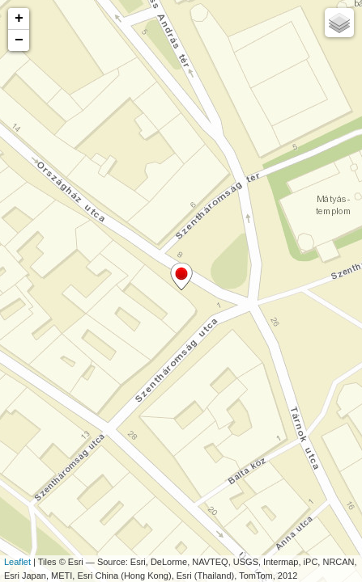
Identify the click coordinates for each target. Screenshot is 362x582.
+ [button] (19, 18)
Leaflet (17, 562)
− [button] (19, 40)
